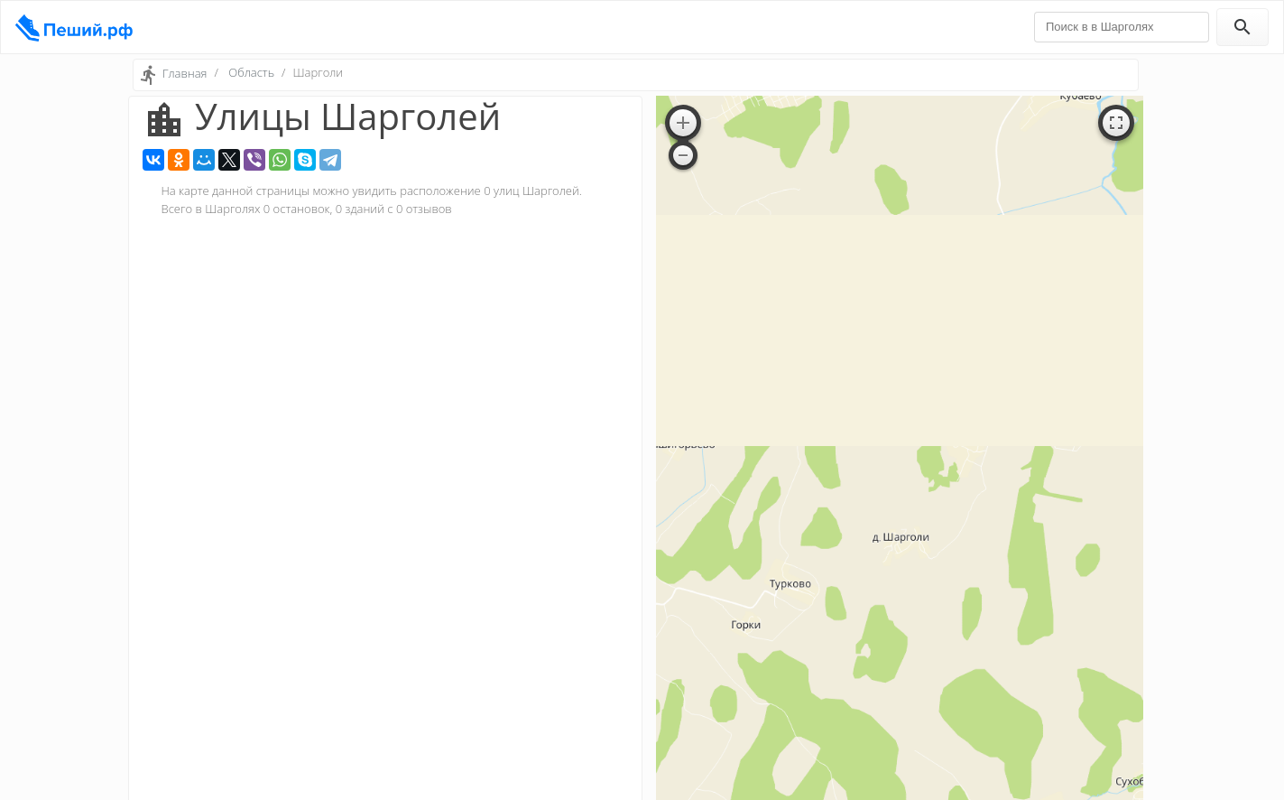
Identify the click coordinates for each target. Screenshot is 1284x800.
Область (251, 72)
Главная (185, 73)
